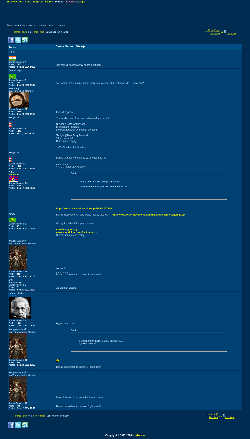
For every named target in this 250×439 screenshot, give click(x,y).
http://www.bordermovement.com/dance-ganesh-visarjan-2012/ (148, 214)
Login (81, 1)
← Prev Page (212, 30)
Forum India (38, 32)
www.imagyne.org (66, 229)
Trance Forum (15, 1)
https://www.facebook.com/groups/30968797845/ (84, 208)
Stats (28, 1)
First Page (215, 33)
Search (49, 1)
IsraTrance (138, 435)
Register (38, 1)
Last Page (231, 33)
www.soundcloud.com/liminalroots (76, 232)
